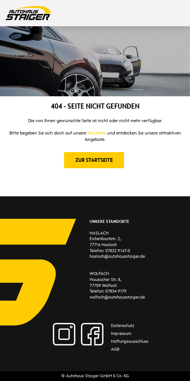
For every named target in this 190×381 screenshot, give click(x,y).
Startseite (96, 133)
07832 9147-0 (117, 250)
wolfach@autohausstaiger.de (117, 297)
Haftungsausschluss (129, 341)
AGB (115, 349)
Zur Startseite (94, 160)
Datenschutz (122, 325)
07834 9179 (115, 291)
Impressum (121, 333)
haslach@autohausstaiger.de (117, 256)
